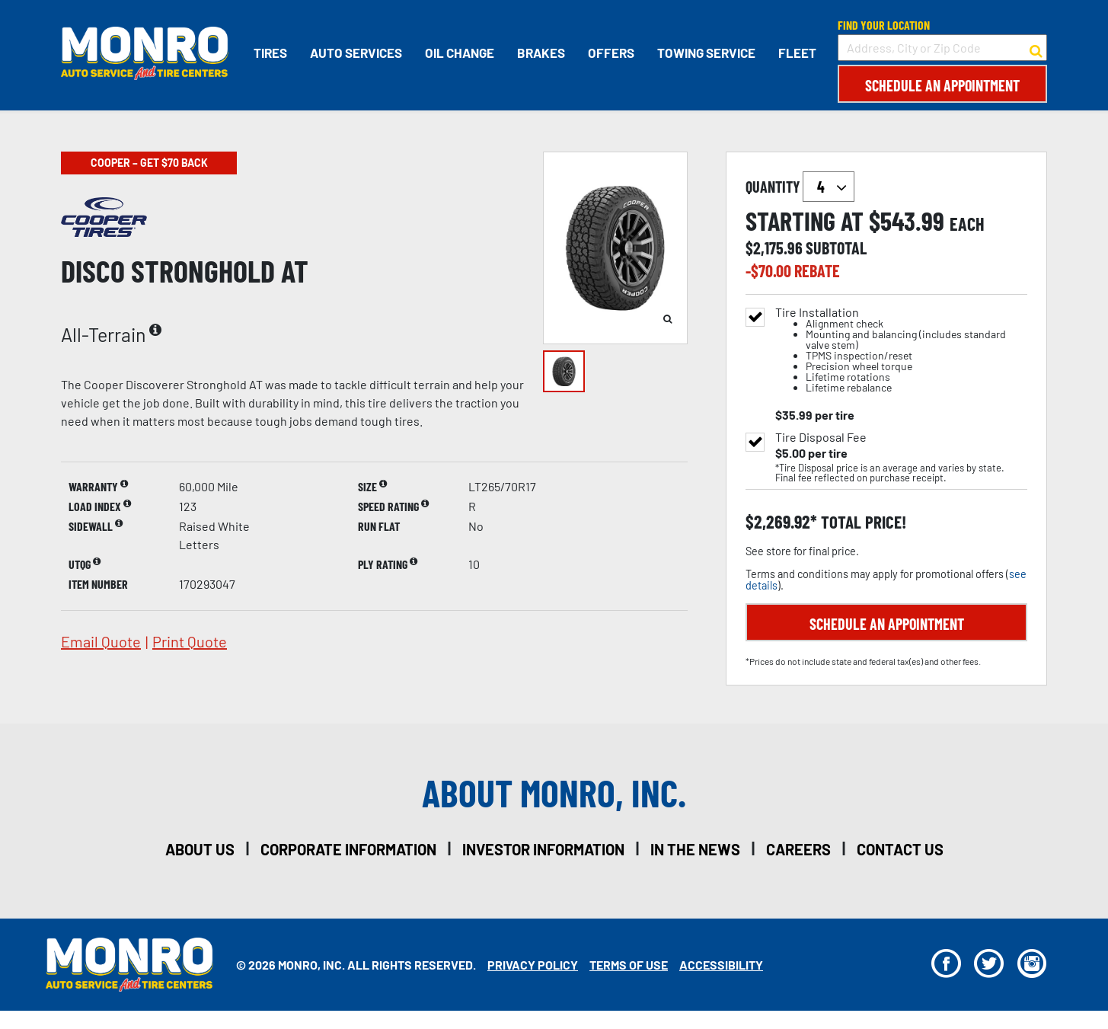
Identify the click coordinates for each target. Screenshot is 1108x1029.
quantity (800, 186)
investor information (543, 849)
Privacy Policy (532, 964)
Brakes (541, 52)
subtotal (836, 247)
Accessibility (721, 964)
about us (200, 849)
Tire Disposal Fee (821, 437)
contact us (900, 849)
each (967, 224)
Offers (611, 52)
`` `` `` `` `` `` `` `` (828, 186)
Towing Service (706, 52)
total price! (861, 522)
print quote (189, 641)
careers (798, 849)
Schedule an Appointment (942, 85)
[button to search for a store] (1036, 48)
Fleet (797, 52)
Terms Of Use (628, 964)
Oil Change (459, 52)
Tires (270, 52)
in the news (695, 849)
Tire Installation (901, 350)
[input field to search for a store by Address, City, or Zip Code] (942, 47)
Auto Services (356, 52)
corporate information (348, 849)
